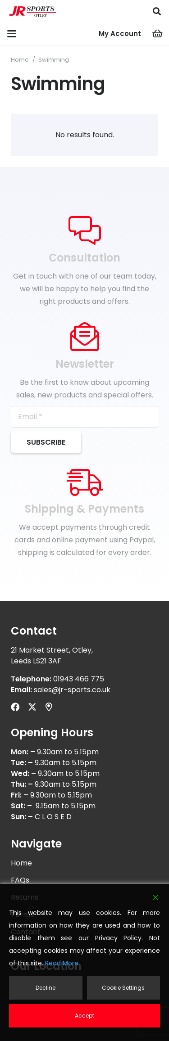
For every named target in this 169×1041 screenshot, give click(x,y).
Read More (61, 963)
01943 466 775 (78, 679)
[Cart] (158, 34)
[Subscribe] (46, 442)
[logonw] (32, 11)
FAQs (20, 880)
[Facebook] (15, 707)
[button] (157, 11)
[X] (32, 707)
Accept (84, 1015)
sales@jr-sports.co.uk (72, 690)
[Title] (49, 707)
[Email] (84, 417)
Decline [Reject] (45, 987)
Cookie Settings (123, 987)
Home (20, 59)
